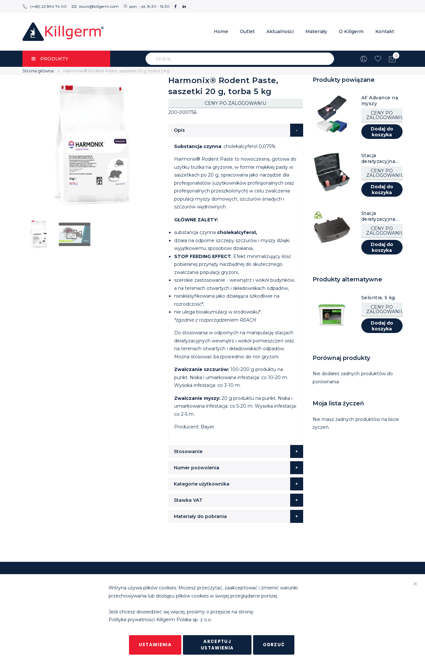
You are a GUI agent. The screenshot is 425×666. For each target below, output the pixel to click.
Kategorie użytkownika (201, 484)
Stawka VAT (188, 500)
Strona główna (38, 70)
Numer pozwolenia (196, 468)
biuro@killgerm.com (95, 6)
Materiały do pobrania (200, 516)
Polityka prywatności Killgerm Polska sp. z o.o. (160, 620)
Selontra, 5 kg (378, 298)
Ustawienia (155, 645)
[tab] (235, 130)
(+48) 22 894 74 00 (44, 6)
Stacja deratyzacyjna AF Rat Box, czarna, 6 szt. (378, 216)
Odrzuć (274, 645)
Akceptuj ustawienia (217, 644)
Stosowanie (188, 451)
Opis (179, 130)
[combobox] (240, 59)
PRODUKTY (50, 59)
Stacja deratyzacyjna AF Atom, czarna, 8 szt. (378, 158)
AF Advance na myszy (379, 100)
